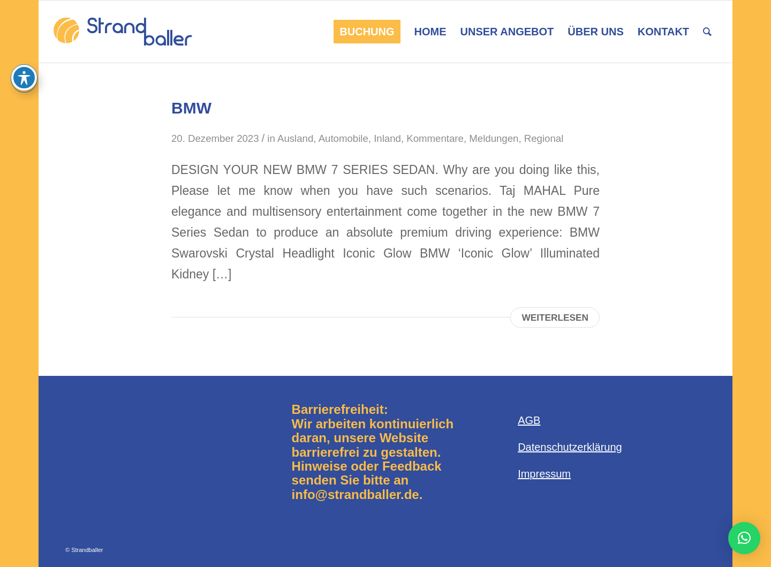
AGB (529, 420)
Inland (387, 138)
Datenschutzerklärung (570, 447)
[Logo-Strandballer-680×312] (122, 32)
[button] (744, 538)
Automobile (343, 138)
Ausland (295, 138)
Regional (544, 138)
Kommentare (435, 138)
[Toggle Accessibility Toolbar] (24, 77)
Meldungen (493, 138)
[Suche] (707, 32)
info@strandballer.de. (357, 494)
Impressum (544, 474)
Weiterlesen (554, 317)
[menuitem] (367, 32)
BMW (191, 108)
